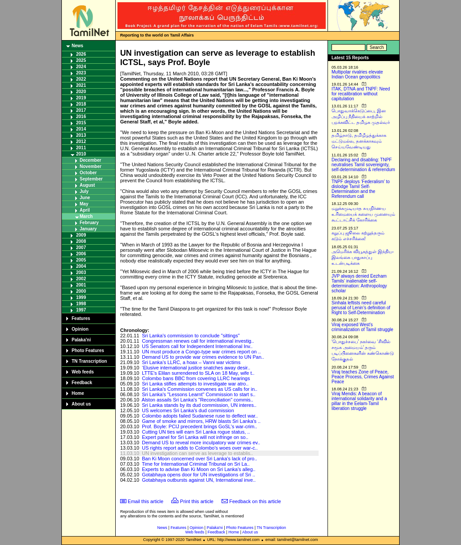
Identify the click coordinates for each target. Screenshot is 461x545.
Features (81, 318)
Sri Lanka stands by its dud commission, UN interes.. (199, 405)
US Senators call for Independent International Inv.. (197, 346)
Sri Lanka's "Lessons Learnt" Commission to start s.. (198, 394)
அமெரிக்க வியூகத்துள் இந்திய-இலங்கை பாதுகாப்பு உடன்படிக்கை (363, 257)
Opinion (80, 329)
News (77, 45)
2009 (81, 235)
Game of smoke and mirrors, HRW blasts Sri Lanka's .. (201, 421)
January (88, 228)
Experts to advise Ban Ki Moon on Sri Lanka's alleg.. (198, 469)
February (89, 222)
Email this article (145, 501)
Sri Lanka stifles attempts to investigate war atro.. (195, 383)
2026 (81, 54)
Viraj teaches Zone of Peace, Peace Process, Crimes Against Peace (363, 376)
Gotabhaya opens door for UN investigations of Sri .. (198, 474)
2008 (81, 241)
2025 (81, 60)
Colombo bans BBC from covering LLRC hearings (196, 378)
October (88, 172)
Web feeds (83, 371)
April (85, 210)
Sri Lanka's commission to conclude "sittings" (191, 335)
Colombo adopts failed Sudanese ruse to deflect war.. (200, 415)
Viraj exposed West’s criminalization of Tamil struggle (362, 327)
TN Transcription (89, 361)
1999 (81, 297)
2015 (81, 122)
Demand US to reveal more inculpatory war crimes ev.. (201, 442)
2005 (81, 260)
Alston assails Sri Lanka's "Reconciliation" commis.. (197, 399)
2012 (81, 141)
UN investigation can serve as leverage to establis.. (197, 453)
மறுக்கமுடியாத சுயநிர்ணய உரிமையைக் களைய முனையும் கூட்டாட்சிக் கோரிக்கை (363, 214)
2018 (81, 104)
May (84, 203)
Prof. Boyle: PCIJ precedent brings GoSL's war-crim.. (199, 426)
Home (78, 393)
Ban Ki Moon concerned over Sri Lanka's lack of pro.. (199, 458)
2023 (81, 72)
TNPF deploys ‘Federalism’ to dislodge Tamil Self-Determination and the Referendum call (361, 189)
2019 (81, 97)
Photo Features (88, 350)
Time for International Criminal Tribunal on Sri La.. (196, 464)
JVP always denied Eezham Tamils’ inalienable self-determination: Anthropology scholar (359, 283)
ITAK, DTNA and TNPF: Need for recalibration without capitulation (361, 93)
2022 (81, 79)
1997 (81, 309)
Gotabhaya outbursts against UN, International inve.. (199, 480)
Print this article (197, 501)
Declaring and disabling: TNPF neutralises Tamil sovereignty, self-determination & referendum (363, 164)
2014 (81, 129)
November (90, 166)
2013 (81, 135)
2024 (81, 66)
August (87, 185)
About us (81, 404)
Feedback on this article (255, 501)
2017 (81, 110)
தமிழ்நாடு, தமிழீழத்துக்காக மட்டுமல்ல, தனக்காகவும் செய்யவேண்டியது (359, 141)
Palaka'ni (81, 339)
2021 (81, 85)
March (86, 216)
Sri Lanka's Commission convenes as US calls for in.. (199, 389)
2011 (81, 147)
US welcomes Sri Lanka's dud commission (188, 410)
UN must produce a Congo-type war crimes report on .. (201, 351)
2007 (81, 247)
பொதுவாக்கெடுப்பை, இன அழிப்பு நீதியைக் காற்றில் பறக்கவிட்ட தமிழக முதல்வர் (361, 116)
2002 (81, 278)
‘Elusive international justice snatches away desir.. (196, 367)
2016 (81, 116)
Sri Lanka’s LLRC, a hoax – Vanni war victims (191, 362)
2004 (81, 266)
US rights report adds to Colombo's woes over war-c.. (200, 448)
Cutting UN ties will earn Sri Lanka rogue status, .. (196, 431)
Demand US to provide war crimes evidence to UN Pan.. (203, 357)
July (84, 191)
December (90, 160)
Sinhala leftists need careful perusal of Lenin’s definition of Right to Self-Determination (361, 307)
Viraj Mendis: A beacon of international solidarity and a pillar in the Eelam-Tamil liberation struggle (359, 401)
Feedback (82, 382)
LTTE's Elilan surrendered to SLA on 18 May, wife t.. (198, 373)
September (91, 178)
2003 (81, 272)
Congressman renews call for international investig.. (198, 341)
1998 (81, 303)
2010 (81, 154)
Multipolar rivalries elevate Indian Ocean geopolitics (357, 74)
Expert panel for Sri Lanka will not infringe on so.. (195, 437)
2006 (81, 253)
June (85, 197)
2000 (81, 291)
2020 (81, 91)
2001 (81, 285)
